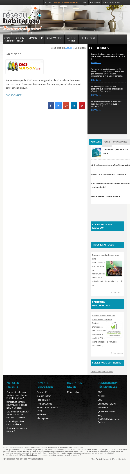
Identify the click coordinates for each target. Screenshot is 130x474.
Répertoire (88, 38)
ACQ (100, 392)
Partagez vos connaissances (66, 2)
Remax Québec (44, 404)
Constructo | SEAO (107, 404)
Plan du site (95, 2)
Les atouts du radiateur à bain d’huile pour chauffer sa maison (18, 414)
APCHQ (101, 396)
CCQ (100, 400)
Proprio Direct (43, 400)
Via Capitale (43, 418)
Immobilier (35, 38)
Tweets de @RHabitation (102, 371)
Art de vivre (71, 39)
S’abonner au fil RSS (111, 2)
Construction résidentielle (14, 39)
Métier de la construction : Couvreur (108, 174)
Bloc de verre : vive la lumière (105, 196)
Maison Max (73, 392)
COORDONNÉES (14, 95)
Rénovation (54, 38)
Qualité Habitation (106, 411)
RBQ (100, 415)
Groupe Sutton (44, 396)
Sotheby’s (41, 414)
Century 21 (42, 392)
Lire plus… (96, 62)
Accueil (48, 2)
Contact (84, 2)
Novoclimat (103, 407)
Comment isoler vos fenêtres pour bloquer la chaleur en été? (17, 395)
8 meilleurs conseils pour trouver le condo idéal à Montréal (17, 405)
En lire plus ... (116, 292)
